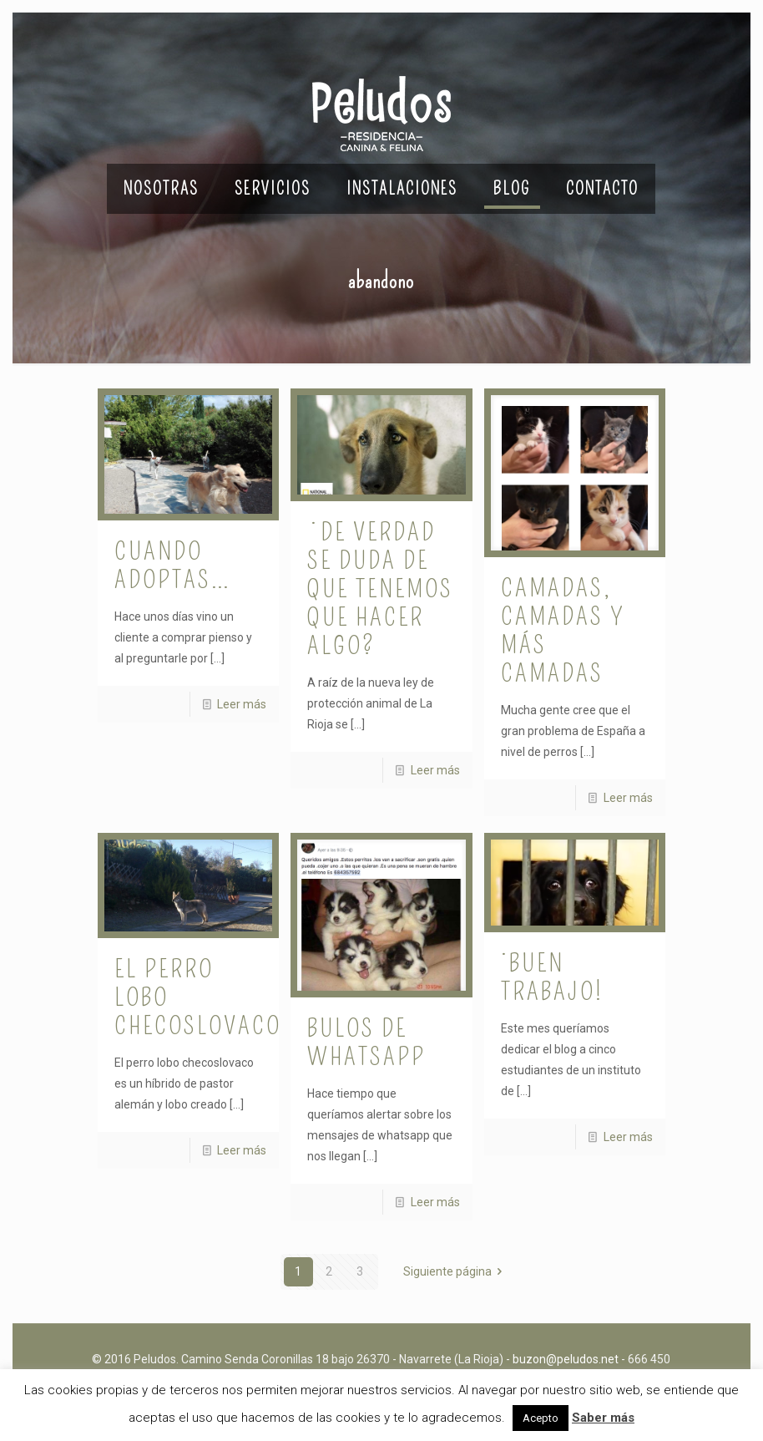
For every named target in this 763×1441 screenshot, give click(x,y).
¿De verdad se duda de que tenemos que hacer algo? (380, 589)
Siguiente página (455, 1271)
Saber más (603, 1417)
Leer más (241, 704)
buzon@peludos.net (566, 1359)
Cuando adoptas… (172, 565)
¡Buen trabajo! (552, 977)
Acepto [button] (540, 1418)
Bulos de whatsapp (366, 1042)
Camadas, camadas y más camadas (563, 630)
